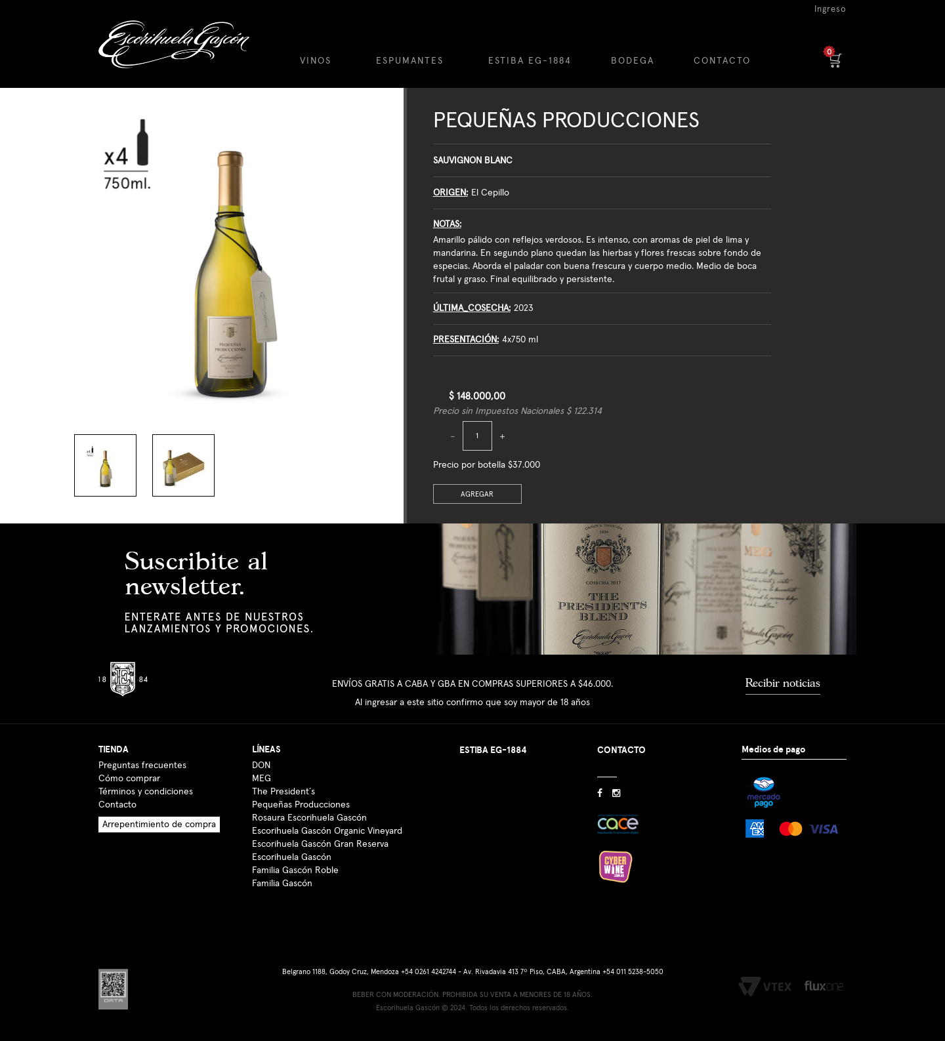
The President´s (283, 791)
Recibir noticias (783, 682)
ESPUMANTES (410, 61)
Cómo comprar (129, 778)
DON (261, 765)
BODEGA (632, 61)
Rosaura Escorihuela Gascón (309, 818)
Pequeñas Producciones (566, 121)
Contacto (117, 804)
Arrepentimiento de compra (159, 824)
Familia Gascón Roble (295, 870)
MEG (261, 778)
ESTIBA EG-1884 (530, 61)
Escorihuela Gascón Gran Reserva (320, 844)
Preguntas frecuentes (142, 765)
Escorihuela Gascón (291, 857)
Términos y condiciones (145, 791)
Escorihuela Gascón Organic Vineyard (327, 831)
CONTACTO (722, 61)
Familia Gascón (282, 883)
